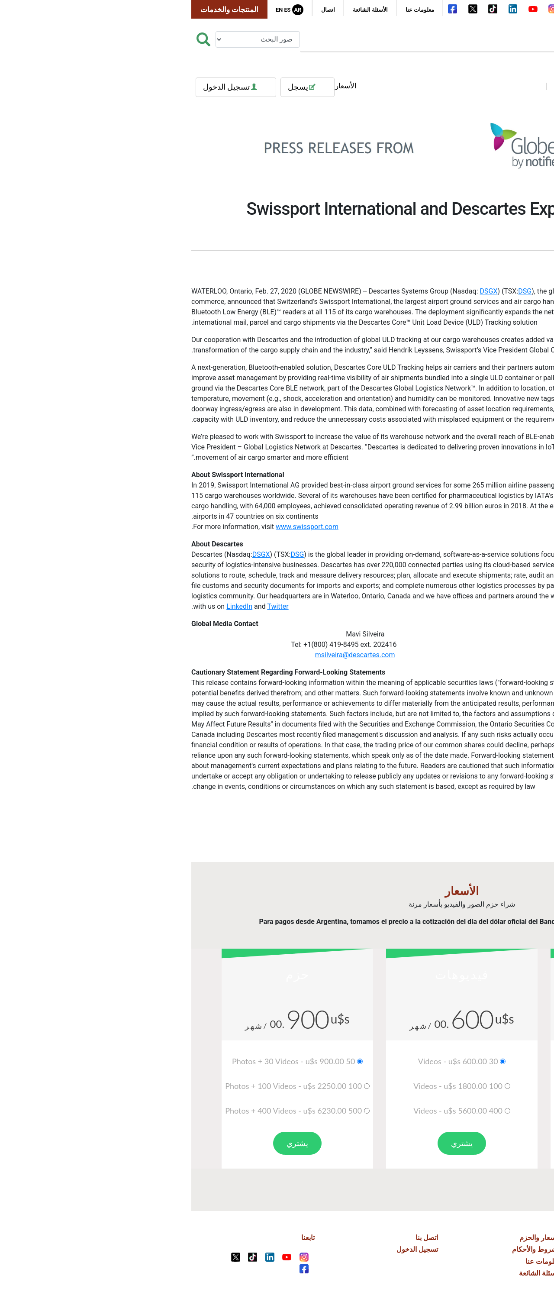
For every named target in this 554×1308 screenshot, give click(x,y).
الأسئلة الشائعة (185, 9)
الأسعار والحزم (356, 1238)
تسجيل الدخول (51, 87)
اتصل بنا (242, 1238)
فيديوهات (387, 85)
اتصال (143, 9)
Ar (112, 9)
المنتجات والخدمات (45, 9)
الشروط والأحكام (352, 1249)
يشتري (441, 1143)
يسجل (122, 87)
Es (102, 9)
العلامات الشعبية (457, 85)
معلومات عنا (235, 9)
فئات (521, 85)
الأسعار (161, 85)
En (94, 9)
